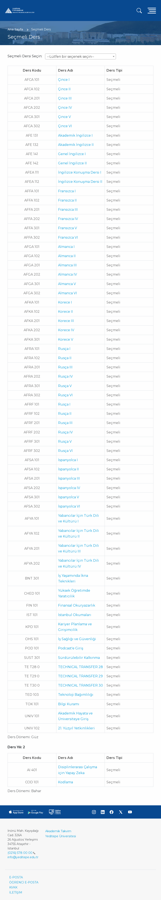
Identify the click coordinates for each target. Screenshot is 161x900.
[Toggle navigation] (152, 10)
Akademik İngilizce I (75, 135)
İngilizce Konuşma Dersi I (79, 172)
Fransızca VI (68, 237)
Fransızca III (68, 210)
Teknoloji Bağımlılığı (75, 695)
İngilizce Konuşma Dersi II (80, 182)
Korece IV (66, 330)
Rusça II (64, 358)
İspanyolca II (68, 469)
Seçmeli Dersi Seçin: (25, 56)
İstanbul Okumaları (74, 615)
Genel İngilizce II (72, 163)
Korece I (65, 302)
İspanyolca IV (69, 488)
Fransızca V (67, 228)
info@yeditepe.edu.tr (23, 857)
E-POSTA (16, 877)
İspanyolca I (68, 460)
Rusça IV (65, 376)
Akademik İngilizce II (76, 145)
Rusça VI (65, 395)
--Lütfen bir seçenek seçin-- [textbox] (70, 57)
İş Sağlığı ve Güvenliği (77, 639)
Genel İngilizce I (72, 154)
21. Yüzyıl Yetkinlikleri (76, 728)
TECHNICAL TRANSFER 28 (80, 667)
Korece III (66, 321)
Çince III (65, 98)
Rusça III (65, 367)
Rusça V (65, 386)
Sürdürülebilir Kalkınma (79, 658)
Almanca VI (67, 293)
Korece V (65, 339)
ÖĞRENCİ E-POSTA (23, 882)
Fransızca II (67, 200)
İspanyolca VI (69, 506)
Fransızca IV (68, 219)
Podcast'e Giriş (70, 648)
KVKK (13, 887)
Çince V (64, 117)
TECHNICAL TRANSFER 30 (80, 685)
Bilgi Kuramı (68, 704)
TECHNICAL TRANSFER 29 (80, 676)
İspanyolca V (68, 497)
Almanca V (67, 284)
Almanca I (66, 247)
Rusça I (64, 349)
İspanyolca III (69, 478)
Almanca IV (67, 274)
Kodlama (65, 782)
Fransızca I (67, 191)
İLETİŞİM (15, 892)
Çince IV (65, 108)
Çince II (64, 89)
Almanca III (67, 265)
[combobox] (80, 56)
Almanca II (67, 256)
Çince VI (65, 126)
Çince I (64, 80)
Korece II (65, 312)
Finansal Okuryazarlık (76, 605)
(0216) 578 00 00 (21, 853)
